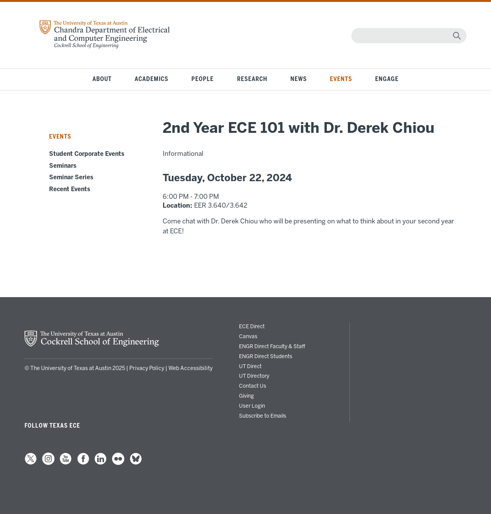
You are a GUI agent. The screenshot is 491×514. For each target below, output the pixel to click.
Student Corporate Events (86, 153)
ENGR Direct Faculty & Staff (272, 346)
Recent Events (69, 189)
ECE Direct (252, 326)
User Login (252, 406)
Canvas (248, 336)
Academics (151, 79)
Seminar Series (71, 177)
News (298, 79)
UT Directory (254, 376)
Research (252, 79)
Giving (246, 396)
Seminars (62, 165)
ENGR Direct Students (265, 356)
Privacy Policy (146, 368)
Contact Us (252, 386)
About (102, 79)
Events (341, 79)
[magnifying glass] (457, 36)
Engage (387, 79)
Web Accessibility (190, 368)
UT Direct (250, 366)
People (202, 79)
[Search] (407, 35)
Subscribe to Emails (262, 416)
